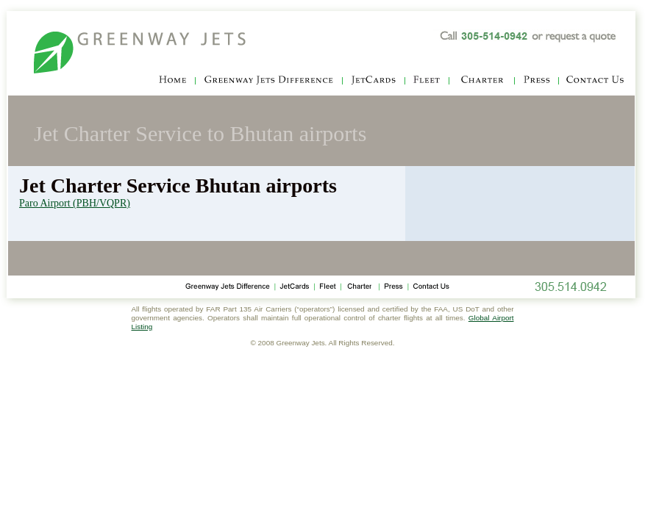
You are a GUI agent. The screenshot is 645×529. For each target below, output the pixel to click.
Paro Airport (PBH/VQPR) (74, 203)
